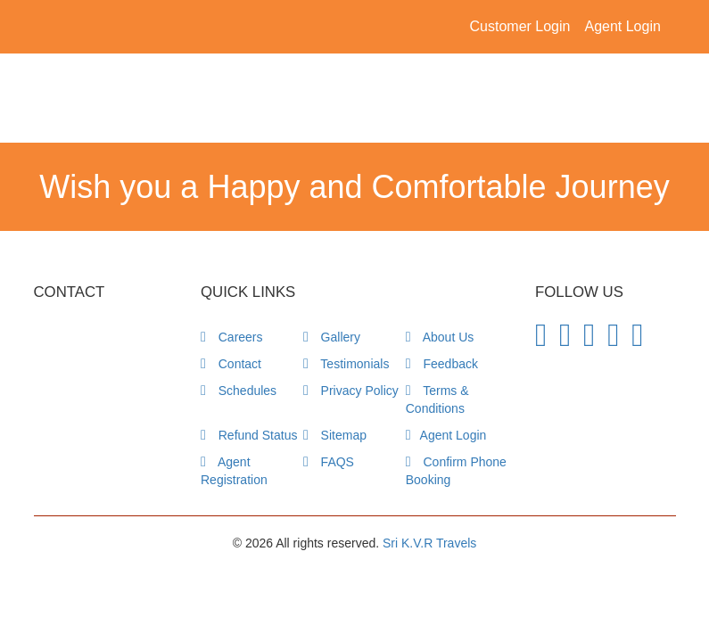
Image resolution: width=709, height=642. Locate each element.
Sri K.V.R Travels (429, 543)
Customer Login (520, 26)
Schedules (238, 390)
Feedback (442, 364)
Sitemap (335, 435)
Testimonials (346, 364)
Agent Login (622, 26)
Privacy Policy (351, 390)
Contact (231, 364)
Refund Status (249, 435)
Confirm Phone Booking (456, 471)
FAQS (328, 462)
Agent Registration (234, 471)
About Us (440, 337)
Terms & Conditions (437, 399)
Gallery (331, 337)
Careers (232, 337)
